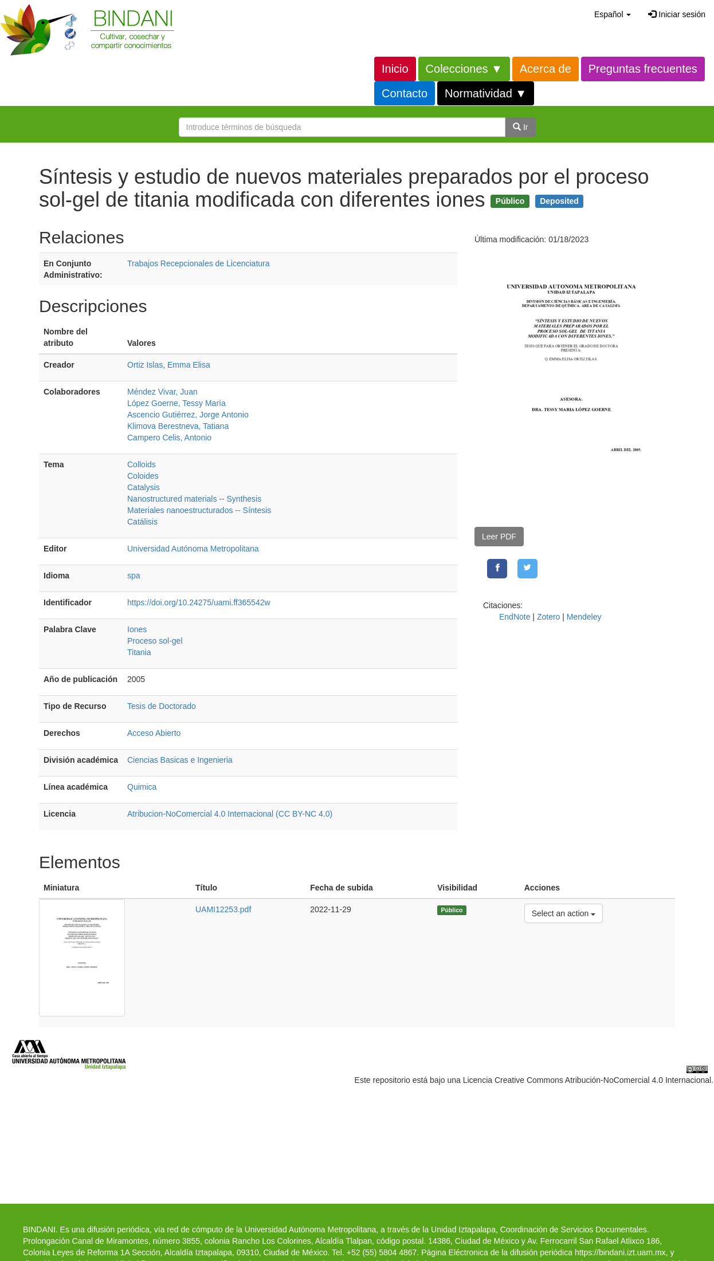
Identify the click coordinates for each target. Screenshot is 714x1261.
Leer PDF (499, 536)
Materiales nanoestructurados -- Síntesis (199, 510)
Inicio (395, 68)
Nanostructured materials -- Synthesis (194, 498)
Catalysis (143, 487)
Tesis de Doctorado (161, 706)
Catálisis (142, 521)
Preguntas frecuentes (643, 68)
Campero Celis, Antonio (169, 437)
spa (133, 575)
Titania (139, 652)
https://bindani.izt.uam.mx (620, 1252)
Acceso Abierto (154, 733)
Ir (520, 127)
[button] (613, 14)
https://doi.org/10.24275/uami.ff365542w (198, 602)
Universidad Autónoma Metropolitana (193, 548)
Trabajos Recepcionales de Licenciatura (198, 263)
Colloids (141, 464)
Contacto (404, 93)
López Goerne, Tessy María (176, 403)
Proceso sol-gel (155, 640)
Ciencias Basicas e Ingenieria (180, 760)
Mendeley (584, 616)
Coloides (142, 475)
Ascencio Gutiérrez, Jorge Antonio (188, 414)
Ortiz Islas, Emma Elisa (168, 364)
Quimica (141, 786)
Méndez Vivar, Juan (162, 391)
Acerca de (545, 68)
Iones (137, 629)
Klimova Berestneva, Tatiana (178, 426)
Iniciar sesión (676, 14)
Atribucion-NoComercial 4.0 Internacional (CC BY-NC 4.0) (229, 813)
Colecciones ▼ (464, 68)
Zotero (548, 616)
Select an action (563, 912)
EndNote (514, 616)
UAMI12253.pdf (223, 909)
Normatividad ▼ (486, 93)
